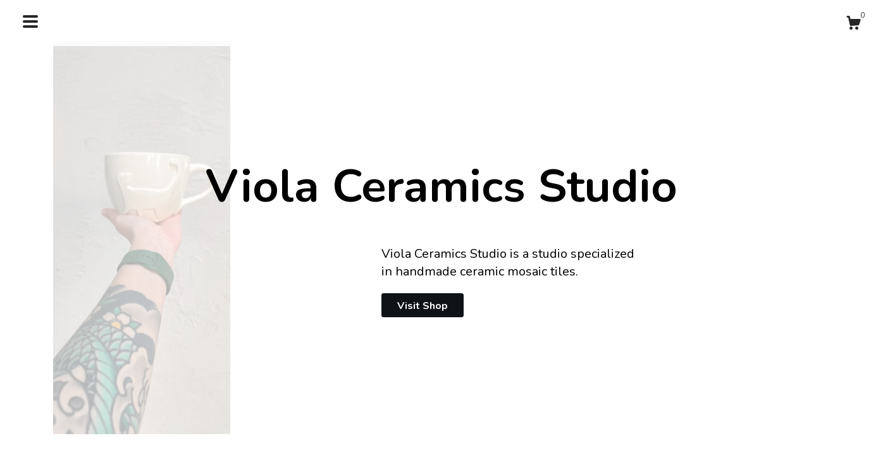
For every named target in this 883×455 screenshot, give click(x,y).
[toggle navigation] (30, 21)
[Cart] (853, 25)
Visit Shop (422, 306)
